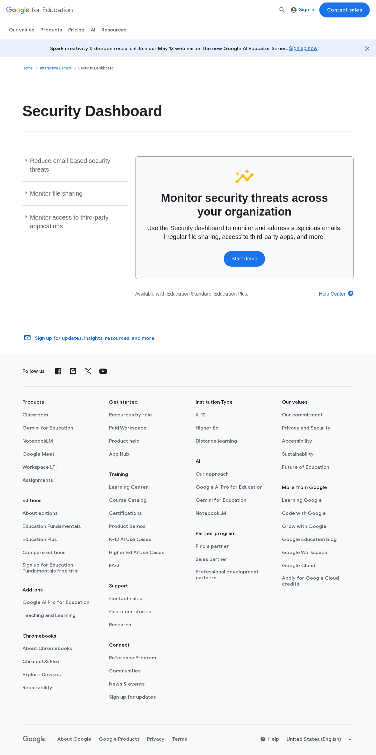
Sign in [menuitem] (302, 10)
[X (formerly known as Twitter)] (88, 371)
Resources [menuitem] (114, 30)
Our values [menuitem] (21, 30)
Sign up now (303, 48)
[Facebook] (58, 371)
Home (27, 68)
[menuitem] (76, 30)
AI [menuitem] (93, 30)
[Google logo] (34, 739)
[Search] (282, 10)
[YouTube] (103, 371)
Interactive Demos (55, 68)
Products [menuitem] (51, 30)
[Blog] (73, 371)
